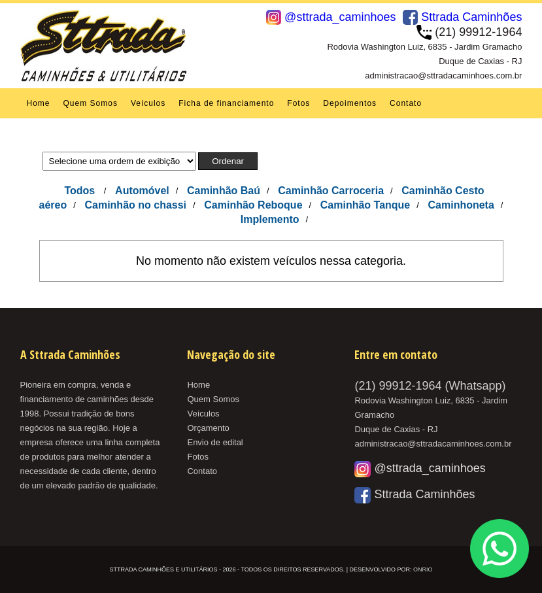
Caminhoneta (461, 205)
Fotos (298, 103)
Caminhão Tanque (365, 205)
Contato (406, 103)
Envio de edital (215, 442)
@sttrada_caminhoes (331, 17)
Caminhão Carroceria (331, 190)
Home (38, 103)
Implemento (270, 219)
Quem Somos (90, 103)
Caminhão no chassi (135, 205)
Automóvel (142, 190)
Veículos (148, 103)
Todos (79, 190)
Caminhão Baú (223, 190)
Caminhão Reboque (253, 205)
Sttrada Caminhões (462, 17)
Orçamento (208, 428)
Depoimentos (350, 103)
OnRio (423, 569)
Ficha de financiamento (226, 103)
